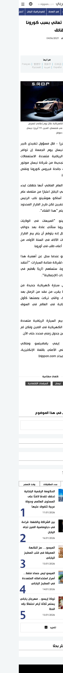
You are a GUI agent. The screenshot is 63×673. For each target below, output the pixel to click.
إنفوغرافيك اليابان (17, 11)
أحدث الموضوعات (52, 11)
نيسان (39, 383)
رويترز (54, 389)
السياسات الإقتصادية (19, 383)
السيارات (53, 383)
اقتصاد (45, 38)
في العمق (34, 11)
